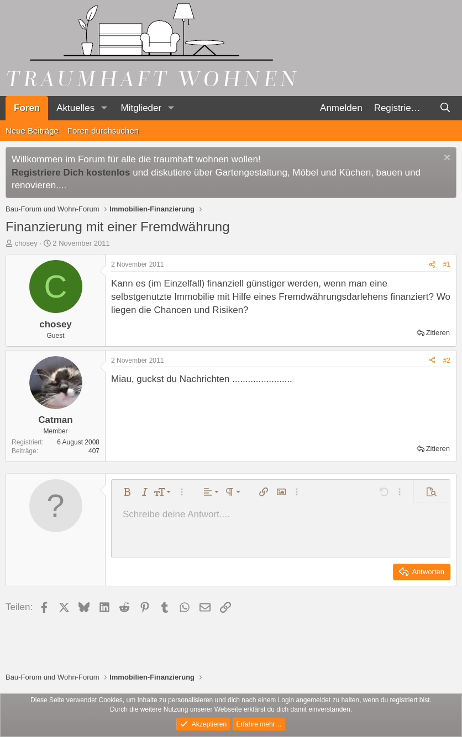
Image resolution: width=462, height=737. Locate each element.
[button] (104, 108)
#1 (446, 264)
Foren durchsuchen (103, 130)
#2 (446, 360)
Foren (27, 108)
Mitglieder (140, 108)
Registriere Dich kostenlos (71, 172)
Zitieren (438, 332)
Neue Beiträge (32, 130)
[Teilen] (432, 264)
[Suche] (444, 108)
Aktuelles (75, 108)
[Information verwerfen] (445, 159)
